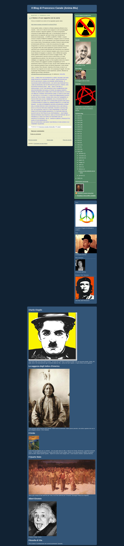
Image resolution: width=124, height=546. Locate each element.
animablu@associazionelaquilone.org (41, 74)
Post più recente (32, 140)
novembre (81, 155)
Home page (50, 140)
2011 (78, 147)
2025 (78, 116)
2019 (78, 129)
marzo (80, 166)
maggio (81, 162)
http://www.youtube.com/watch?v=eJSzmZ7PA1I (44, 24)
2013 (78, 142)
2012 (78, 145)
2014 (78, 140)
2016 (78, 136)
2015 (78, 138)
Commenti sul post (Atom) (40, 143)
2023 (78, 120)
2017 (78, 133)
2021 (78, 124)
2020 (78, 127)
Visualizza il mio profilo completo (86, 195)
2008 (78, 178)
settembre (81, 158)
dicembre (81, 153)
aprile (80, 164)
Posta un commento (35, 134)
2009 (78, 151)
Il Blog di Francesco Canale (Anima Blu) (54, 8)
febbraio (81, 169)
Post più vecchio (67, 140)
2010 (78, 149)
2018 (78, 131)
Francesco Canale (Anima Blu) (85, 193)
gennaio (81, 175)
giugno (81, 160)
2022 (78, 122)
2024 (78, 118)
